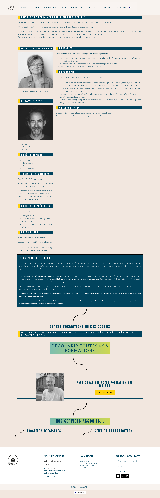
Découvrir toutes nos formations (80, 348)
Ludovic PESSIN (33, 101)
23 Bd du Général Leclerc (53, 461)
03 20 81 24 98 (52, 468)
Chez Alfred (106, 7)
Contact (122, 7)
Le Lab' (90, 7)
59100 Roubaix (49, 465)
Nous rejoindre (54, 456)
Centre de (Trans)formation (38, 7)
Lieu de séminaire (71, 7)
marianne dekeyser (37, 48)
